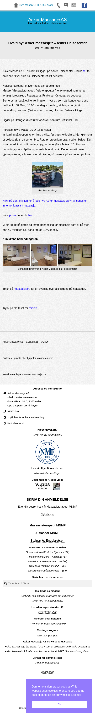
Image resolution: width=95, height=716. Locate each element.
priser (12, 215)
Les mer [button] (76, 694)
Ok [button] (59, 704)
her (84, 71)
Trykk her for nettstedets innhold (47, 623)
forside (33, 308)
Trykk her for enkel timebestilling (25, 417)
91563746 (13, 411)
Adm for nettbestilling (48, 662)
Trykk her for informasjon (47, 434)
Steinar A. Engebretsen (47, 540)
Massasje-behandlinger (47, 473)
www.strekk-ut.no (47, 612)
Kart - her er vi (15, 423)
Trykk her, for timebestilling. (47, 600)
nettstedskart (22, 288)
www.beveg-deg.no (47, 635)
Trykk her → (47, 514)
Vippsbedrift (47, 672)
